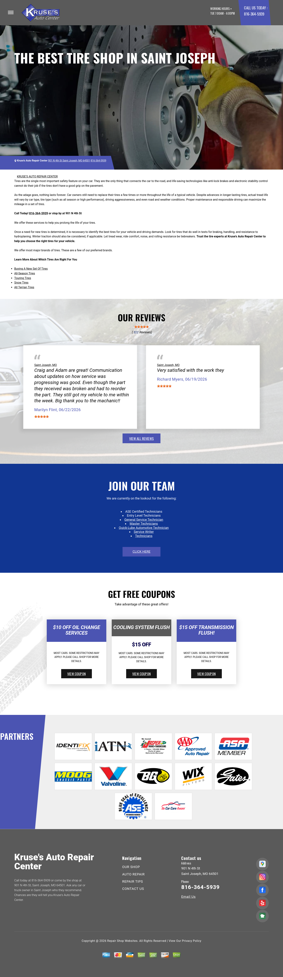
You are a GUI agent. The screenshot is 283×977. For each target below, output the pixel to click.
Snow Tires (21, 282)
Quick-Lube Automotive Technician (144, 528)
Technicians (144, 536)
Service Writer (144, 532)
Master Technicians (144, 523)
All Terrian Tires (24, 287)
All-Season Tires (24, 273)
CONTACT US (133, 889)
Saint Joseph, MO (45, 365)
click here (141, 551)
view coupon (76, 673)
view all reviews (141, 438)
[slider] (141, 326)
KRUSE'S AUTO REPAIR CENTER (37, 176)
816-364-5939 (254, 14)
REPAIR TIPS (132, 881)
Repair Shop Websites (122, 941)
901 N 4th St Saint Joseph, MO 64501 (69, 160)
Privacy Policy (191, 941)
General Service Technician (143, 520)
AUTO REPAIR (133, 874)
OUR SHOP (131, 867)
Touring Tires (22, 278)
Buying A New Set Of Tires (31, 268)
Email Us (188, 896)
